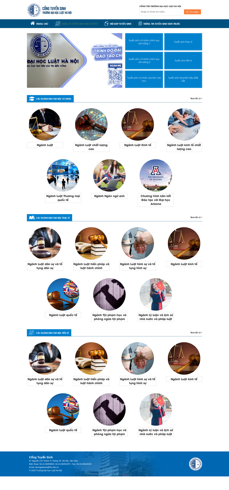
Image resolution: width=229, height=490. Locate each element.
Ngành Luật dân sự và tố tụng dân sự (44, 267)
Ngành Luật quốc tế (63, 317)
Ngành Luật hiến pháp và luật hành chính (91, 267)
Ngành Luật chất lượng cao (91, 146)
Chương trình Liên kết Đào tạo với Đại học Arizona (156, 200)
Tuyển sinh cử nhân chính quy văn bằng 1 (144, 40)
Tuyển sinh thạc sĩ (183, 41)
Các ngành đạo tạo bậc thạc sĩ (53, 219)
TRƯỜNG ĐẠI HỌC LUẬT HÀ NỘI (57, 13)
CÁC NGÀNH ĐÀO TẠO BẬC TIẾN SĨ (52, 340)
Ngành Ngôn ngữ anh (109, 196)
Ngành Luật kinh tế (184, 265)
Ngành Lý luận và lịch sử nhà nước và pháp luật (155, 321)
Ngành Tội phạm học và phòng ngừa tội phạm (109, 321)
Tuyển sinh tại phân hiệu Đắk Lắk (183, 78)
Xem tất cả (196, 97)
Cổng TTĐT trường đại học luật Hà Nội (160, 6)
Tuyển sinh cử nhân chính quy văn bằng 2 (144, 59)
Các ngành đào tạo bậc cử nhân (54, 98)
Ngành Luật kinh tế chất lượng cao (184, 146)
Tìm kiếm (192, 12)
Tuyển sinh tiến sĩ (183, 59)
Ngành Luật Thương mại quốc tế (63, 198)
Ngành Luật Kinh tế (137, 144)
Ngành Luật (45, 144)
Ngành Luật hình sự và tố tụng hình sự (138, 267)
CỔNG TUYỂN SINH (54, 8)
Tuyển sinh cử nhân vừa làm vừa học (144, 78)
